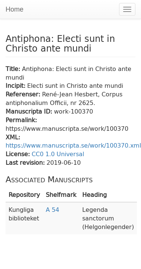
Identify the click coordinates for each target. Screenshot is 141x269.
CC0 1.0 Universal (58, 153)
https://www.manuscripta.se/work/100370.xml (73, 145)
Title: (14, 68)
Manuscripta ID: (30, 111)
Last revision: (26, 162)
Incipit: (16, 85)
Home (14, 9)
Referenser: (24, 94)
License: (19, 153)
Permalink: (21, 119)
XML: (13, 137)
